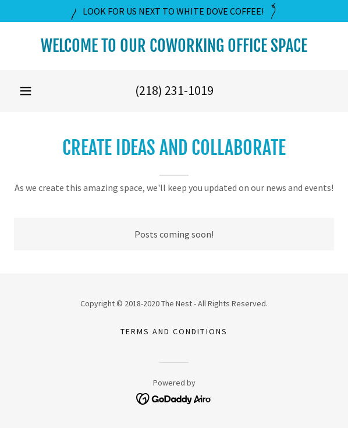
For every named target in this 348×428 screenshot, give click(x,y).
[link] (174, 46)
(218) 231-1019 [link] (174, 90)
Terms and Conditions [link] (173, 331)
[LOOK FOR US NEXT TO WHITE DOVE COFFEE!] (174, 11)
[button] (25, 90)
